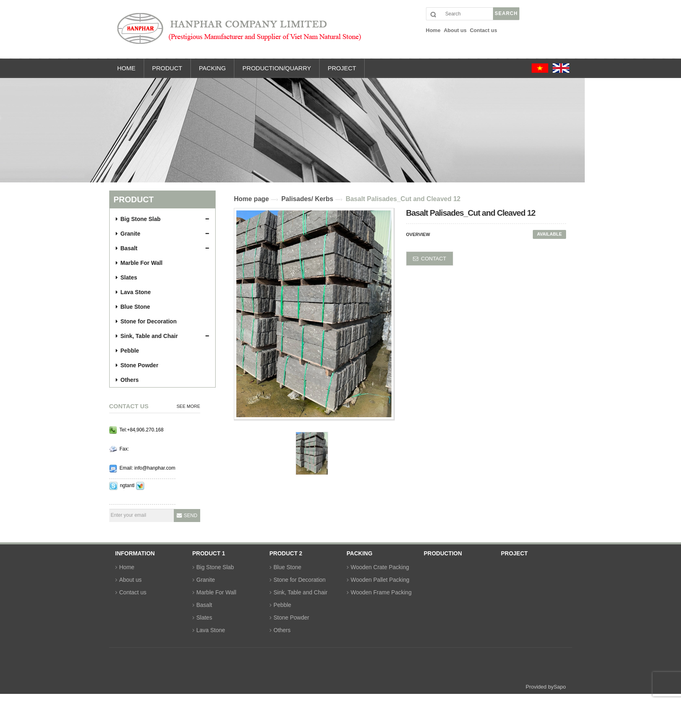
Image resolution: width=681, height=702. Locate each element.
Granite (128, 233)
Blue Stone (133, 306)
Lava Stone (133, 292)
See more (188, 406)
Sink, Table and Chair (147, 336)
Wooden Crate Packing (380, 567)
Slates (126, 277)
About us (130, 579)
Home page (251, 198)
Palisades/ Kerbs (307, 198)
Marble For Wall (139, 263)
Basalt (127, 248)
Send (190, 515)
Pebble (127, 350)
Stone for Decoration (146, 321)
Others (127, 380)
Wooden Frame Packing (381, 592)
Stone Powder (137, 365)
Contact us (133, 592)
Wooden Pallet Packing (380, 579)
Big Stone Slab (138, 219)
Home (126, 567)
